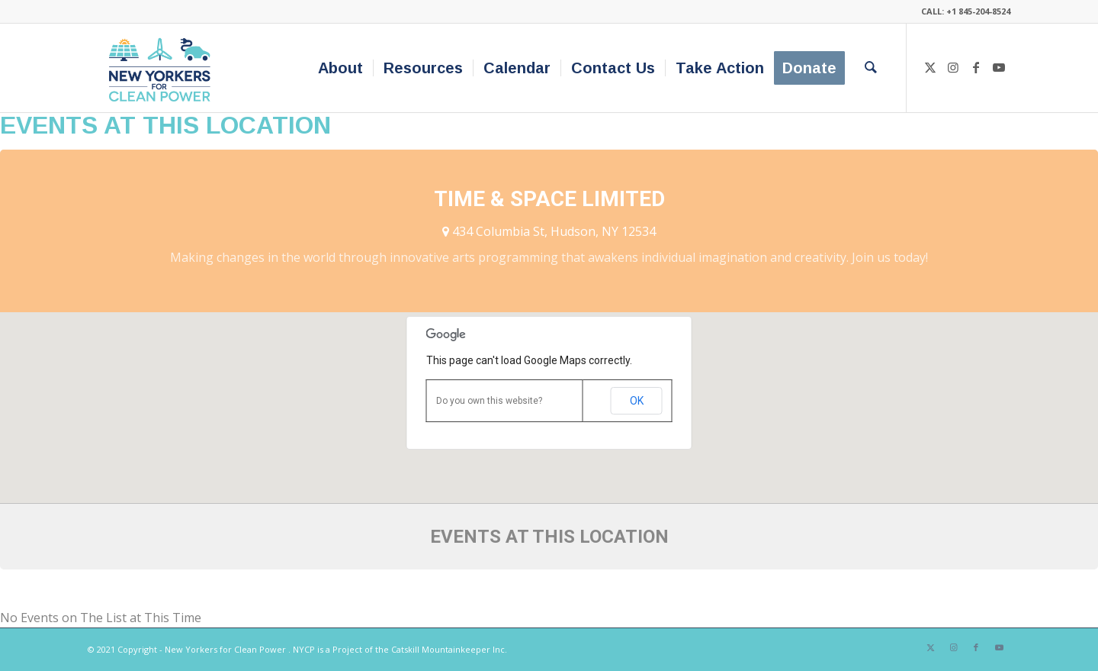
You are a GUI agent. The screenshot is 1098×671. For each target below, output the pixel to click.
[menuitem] (340, 68)
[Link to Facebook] (976, 67)
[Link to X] (930, 67)
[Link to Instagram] (953, 67)
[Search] (871, 68)
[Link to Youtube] (998, 67)
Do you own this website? (489, 400)
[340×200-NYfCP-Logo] (163, 68)
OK (637, 401)
